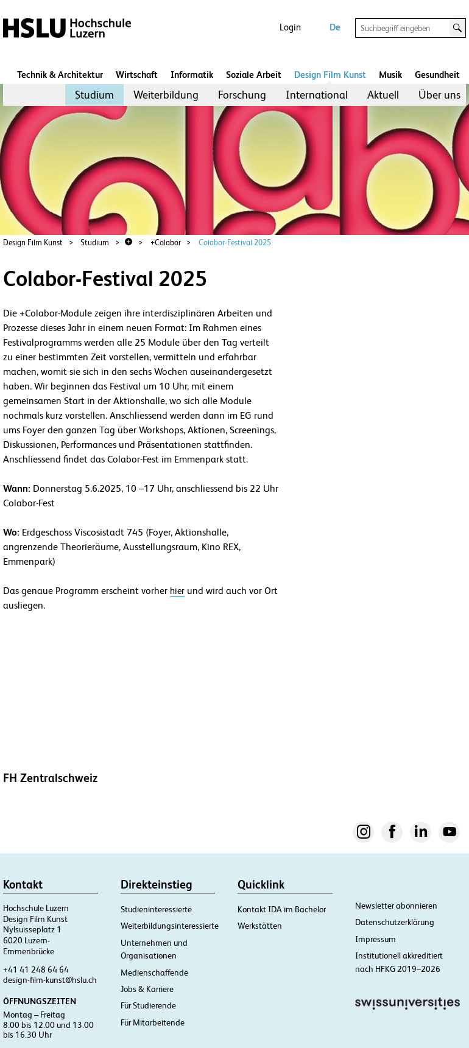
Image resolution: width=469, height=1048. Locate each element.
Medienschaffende (154, 972)
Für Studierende (148, 1005)
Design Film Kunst (330, 74)
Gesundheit (437, 74)
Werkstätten (260, 926)
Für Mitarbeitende (153, 1022)
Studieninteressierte (156, 909)
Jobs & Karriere (147, 989)
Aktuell (383, 94)
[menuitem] (94, 95)
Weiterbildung (166, 94)
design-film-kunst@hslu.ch (50, 980)
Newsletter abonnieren (396, 905)
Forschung (242, 94)
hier (177, 590)
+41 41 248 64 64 (36, 969)
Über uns (439, 94)
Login (290, 27)
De (335, 27)
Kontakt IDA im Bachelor (282, 909)
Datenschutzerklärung (394, 922)
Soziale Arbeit (253, 74)
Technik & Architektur (60, 74)
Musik (390, 74)
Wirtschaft (137, 74)
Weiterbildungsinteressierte (170, 926)
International (317, 94)
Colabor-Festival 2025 (235, 242)
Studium (94, 94)
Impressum (375, 939)
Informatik (192, 74)
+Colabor (165, 242)
